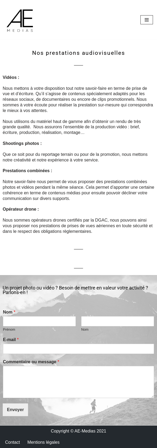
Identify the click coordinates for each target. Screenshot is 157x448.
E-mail (11, 339)
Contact (12, 442)
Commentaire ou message (31, 362)
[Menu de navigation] (146, 19)
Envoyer (15, 409)
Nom (9, 312)
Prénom (9, 329)
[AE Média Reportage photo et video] (20, 20)
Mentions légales (43, 442)
